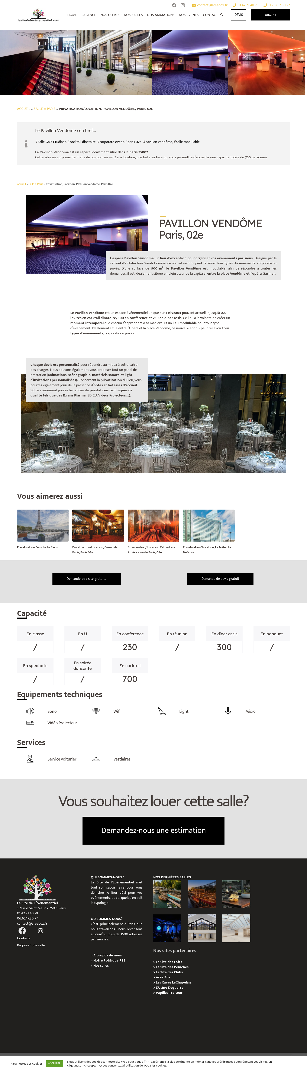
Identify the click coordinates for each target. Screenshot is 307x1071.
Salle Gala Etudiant (52, 142)
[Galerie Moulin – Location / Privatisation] (202, 926)
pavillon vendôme (158, 142)
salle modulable (188, 142)
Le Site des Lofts (169, 960)
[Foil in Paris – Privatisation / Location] (167, 892)
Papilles (162, 991)
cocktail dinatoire (83, 142)
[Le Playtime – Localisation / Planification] (202, 892)
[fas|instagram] (41, 929)
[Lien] (38, 15)
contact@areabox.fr (32, 922)
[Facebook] (174, 5)
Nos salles (101, 964)
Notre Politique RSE (109, 959)
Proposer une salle (31, 943)
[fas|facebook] (22, 929)
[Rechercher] (221, 15)
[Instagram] (182, 5)
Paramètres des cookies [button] (26, 1064)
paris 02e (135, 142)
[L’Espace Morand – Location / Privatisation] (236, 926)
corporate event (112, 142)
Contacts (23, 936)
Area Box (163, 975)
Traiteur (175, 991)
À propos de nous (107, 953)
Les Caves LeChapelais (173, 981)
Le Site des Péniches (172, 965)
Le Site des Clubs (169, 970)
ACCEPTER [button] (54, 1063)
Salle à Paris (44, 109)
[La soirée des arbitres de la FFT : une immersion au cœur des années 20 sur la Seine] (236, 892)
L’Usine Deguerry (169, 986)
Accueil (23, 109)
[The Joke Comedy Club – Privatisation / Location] (167, 926)
